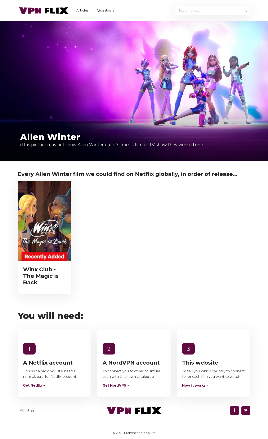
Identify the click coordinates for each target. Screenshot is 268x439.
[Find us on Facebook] (234, 410)
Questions (105, 10)
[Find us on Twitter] (245, 410)
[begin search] (245, 10)
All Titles (27, 410)
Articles (82, 10)
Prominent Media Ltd (140, 433)
